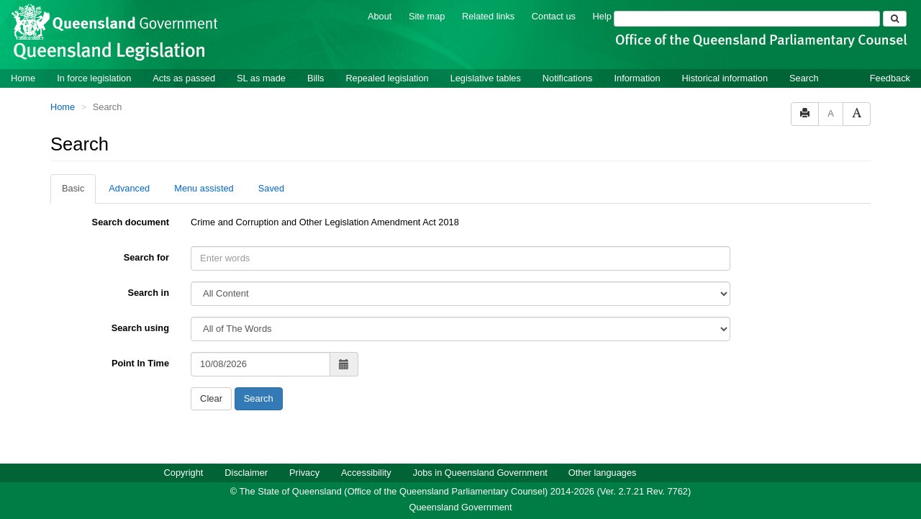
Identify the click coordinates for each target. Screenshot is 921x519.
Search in (148, 292)
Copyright (184, 472)
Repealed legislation (386, 78)
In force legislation (94, 78)
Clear (211, 398)
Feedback (890, 78)
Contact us (554, 16)
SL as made (261, 78)
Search (804, 78)
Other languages (602, 472)
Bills (315, 78)
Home (23, 78)
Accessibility (366, 472)
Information (637, 78)
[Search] (747, 19)
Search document (130, 222)
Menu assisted (204, 188)
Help (602, 16)
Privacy (304, 472)
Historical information (725, 78)
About (379, 16)
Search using (140, 327)
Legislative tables (485, 78)
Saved (271, 188)
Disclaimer (246, 472)
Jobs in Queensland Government (480, 472)
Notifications (568, 78)
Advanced (129, 188)
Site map (427, 16)
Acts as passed (184, 78)
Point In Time (140, 363)
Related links (488, 16)
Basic (73, 188)
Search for (146, 257)
